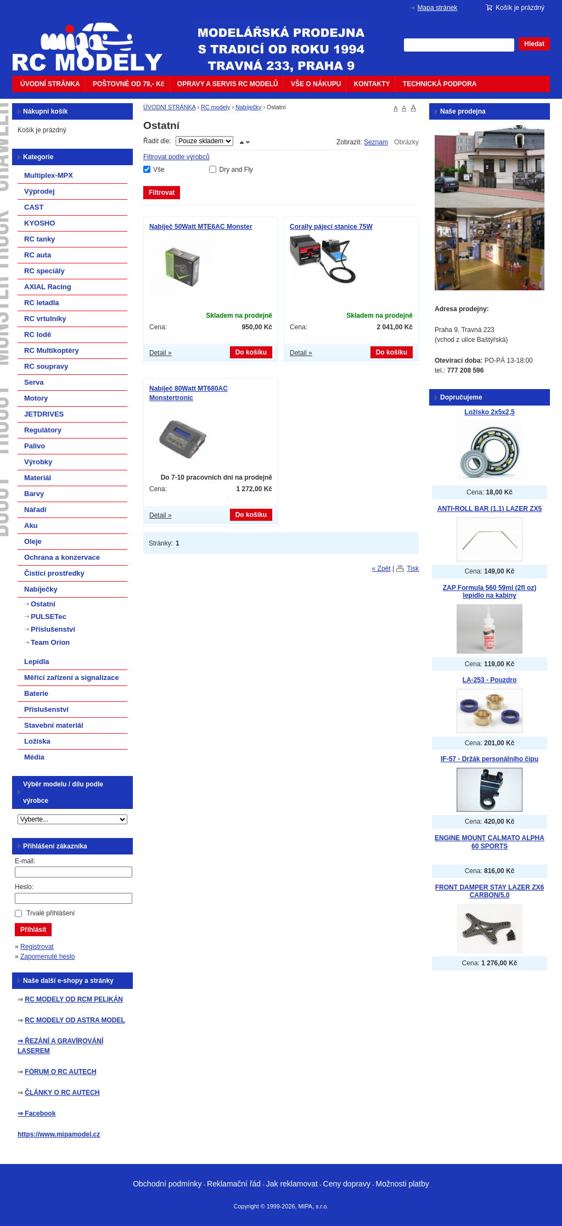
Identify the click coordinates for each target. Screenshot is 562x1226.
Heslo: (24, 887)
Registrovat (37, 947)
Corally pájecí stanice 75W (331, 226)
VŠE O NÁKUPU (316, 84)
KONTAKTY (372, 84)
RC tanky (39, 239)
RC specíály (44, 271)
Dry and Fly (235, 169)
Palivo (34, 446)
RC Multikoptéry (51, 350)
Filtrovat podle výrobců (176, 157)
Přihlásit (33, 929)
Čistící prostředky (54, 573)
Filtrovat (162, 192)
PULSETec (48, 616)
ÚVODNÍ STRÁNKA (50, 84)
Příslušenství (53, 629)
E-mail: (25, 861)
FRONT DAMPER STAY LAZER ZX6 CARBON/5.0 (489, 891)
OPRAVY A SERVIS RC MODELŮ (227, 84)
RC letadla (41, 303)
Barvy (34, 494)
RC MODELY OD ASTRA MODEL (75, 1020)
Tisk (413, 568)
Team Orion (50, 642)
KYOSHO (39, 223)
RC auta (37, 255)
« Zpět (381, 568)
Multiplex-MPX (48, 175)
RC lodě (37, 334)
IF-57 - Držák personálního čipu (489, 759)
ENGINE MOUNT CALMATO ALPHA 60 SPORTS (489, 842)
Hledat (534, 44)
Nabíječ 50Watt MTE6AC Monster (200, 226)
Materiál (37, 478)
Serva (33, 382)
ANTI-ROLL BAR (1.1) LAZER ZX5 (489, 509)
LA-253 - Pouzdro (490, 680)
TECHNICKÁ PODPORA (440, 84)
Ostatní (43, 604)
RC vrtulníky (45, 318)
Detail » (160, 353)
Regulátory (42, 430)
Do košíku (251, 352)
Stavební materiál (53, 725)
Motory (36, 398)
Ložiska (37, 741)
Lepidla (36, 661)
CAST (33, 207)
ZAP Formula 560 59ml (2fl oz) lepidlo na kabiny (490, 592)
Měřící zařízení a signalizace (71, 677)
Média (34, 757)
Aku (31, 525)
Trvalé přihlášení (50, 913)
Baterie (36, 693)
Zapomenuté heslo (47, 956)
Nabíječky (248, 107)
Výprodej (39, 191)
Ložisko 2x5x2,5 (489, 412)
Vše (159, 169)
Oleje (33, 541)
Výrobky (38, 462)
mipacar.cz (94, 40)
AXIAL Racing (47, 287)
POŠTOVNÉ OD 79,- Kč (128, 84)
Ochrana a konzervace (62, 557)
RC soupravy (46, 366)
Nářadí (35, 509)
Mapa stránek (438, 8)
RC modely (215, 107)
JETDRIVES (44, 414)
